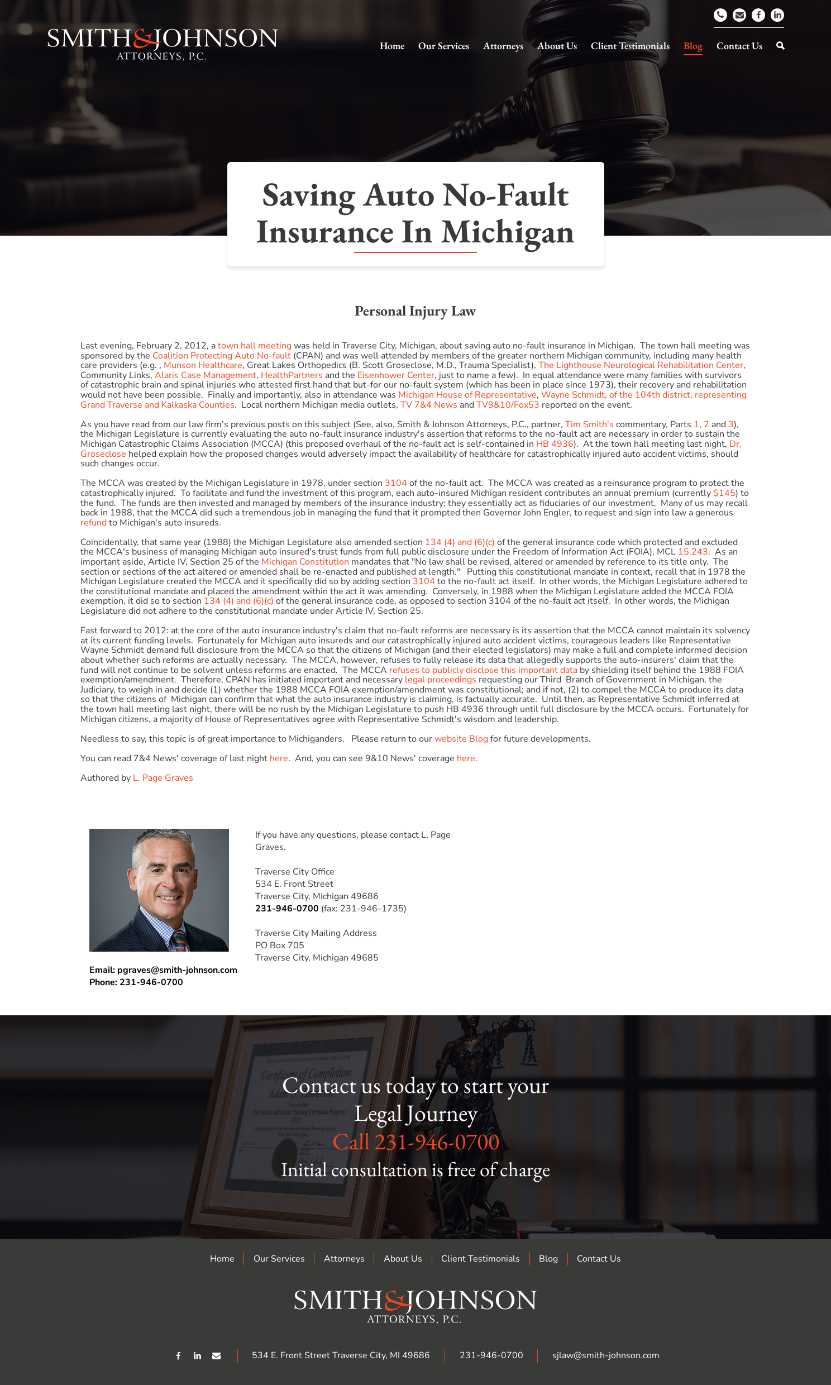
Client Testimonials (480, 1259)
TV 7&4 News (428, 405)
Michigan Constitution (305, 562)
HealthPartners (292, 375)
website (450, 739)
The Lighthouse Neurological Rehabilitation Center (640, 365)
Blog (478, 739)
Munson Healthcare (203, 365)
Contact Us (599, 1259)
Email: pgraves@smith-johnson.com (163, 970)
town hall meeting (255, 346)
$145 (724, 493)
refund (93, 523)
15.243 (693, 552)
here (279, 758)
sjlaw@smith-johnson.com (606, 1355)
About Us (403, 1259)
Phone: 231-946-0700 (136, 982)
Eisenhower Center (395, 375)
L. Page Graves (163, 778)
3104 (396, 483)
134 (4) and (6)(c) (460, 542)
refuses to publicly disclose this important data (483, 670)
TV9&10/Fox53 (507, 405)
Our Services (279, 1259)
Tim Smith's (589, 424)
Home (222, 1259)
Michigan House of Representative (467, 395)
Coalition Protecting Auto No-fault (221, 356)
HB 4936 (555, 444)
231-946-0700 (287, 908)
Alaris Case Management (205, 375)
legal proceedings (440, 680)
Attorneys (344, 1259)
